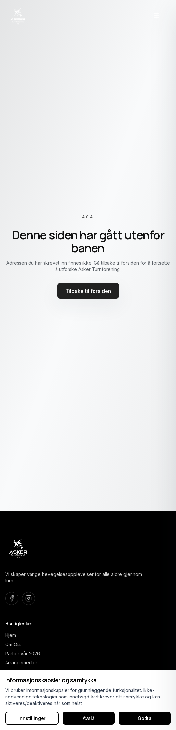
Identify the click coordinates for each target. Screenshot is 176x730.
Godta (145, 718)
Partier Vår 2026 (22, 653)
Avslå (89, 718)
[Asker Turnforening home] (18, 16)
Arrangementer (21, 662)
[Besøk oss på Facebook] (11, 598)
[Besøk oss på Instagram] (28, 598)
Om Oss (13, 644)
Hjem (10, 635)
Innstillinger (32, 718)
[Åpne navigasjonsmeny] (156, 15)
